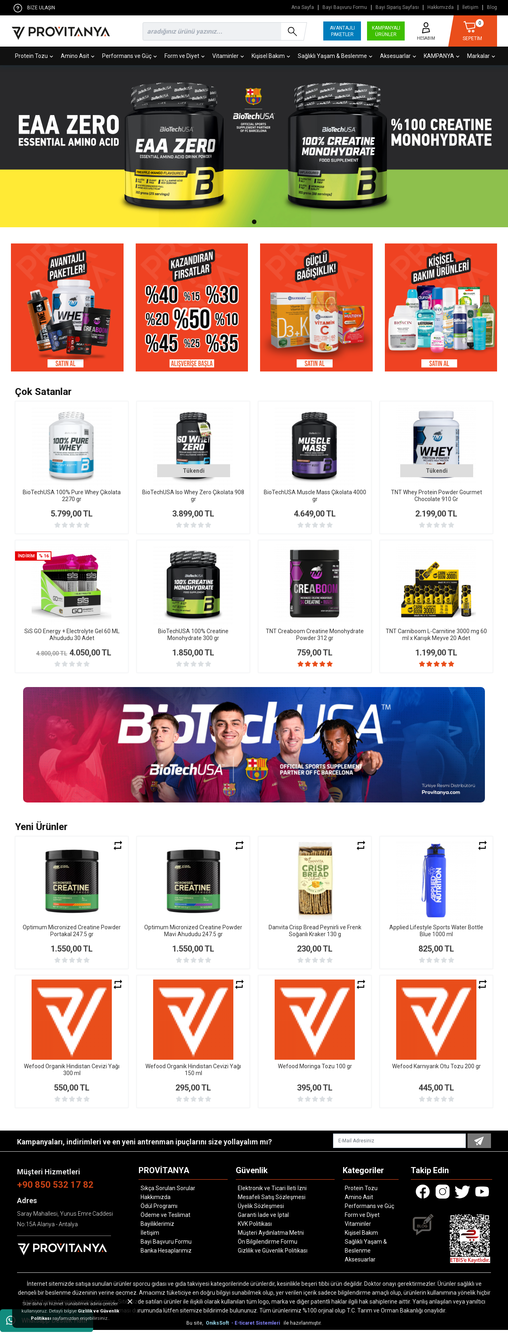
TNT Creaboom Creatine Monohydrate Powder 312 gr (315, 634)
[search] (223, 31)
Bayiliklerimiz (157, 1230)
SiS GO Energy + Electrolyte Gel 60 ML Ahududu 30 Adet (72, 634)
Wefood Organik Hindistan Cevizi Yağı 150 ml (193, 1075)
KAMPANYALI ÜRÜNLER (386, 31)
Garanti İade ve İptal (263, 1221)
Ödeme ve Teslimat (165, 1221)
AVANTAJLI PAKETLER (342, 31)
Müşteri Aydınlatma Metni (271, 1239)
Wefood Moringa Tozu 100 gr (315, 1072)
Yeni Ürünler (41, 833)
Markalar (481, 56)
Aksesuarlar (398, 56)
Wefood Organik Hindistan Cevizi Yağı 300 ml (72, 1075)
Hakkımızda (440, 7)
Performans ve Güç (129, 56)
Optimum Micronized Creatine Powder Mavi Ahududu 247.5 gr (193, 936)
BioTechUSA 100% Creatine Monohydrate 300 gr (193, 634)
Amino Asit (77, 56)
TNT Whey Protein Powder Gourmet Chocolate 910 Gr (436, 495)
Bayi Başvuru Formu (344, 7)
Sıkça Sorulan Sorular (168, 1194)
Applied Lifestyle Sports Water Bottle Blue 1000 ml (436, 936)
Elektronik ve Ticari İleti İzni (272, 1194)
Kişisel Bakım (271, 56)
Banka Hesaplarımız (166, 1256)
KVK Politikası (255, 1230)
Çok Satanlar (43, 391)
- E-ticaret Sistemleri (256, 1329)
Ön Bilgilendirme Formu (267, 1247)
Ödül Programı (159, 1212)
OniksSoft (218, 1329)
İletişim (470, 7)
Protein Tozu (34, 56)
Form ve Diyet (184, 56)
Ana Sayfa (302, 7)
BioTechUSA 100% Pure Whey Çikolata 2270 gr (72, 495)
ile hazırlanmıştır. (303, 1329)
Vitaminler (228, 56)
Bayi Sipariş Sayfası (397, 7)
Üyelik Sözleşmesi (261, 1212)
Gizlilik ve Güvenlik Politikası (272, 1256)
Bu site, (195, 1329)
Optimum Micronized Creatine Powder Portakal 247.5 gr (72, 936)
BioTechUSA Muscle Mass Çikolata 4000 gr (315, 495)
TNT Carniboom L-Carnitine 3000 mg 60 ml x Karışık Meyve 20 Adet (436, 634)
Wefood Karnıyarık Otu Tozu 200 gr (436, 1072)
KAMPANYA (441, 56)
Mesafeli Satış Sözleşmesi (271, 1203)
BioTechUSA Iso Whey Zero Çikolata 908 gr (193, 495)
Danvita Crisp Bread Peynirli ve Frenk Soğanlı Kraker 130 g (315, 936)
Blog (492, 7)
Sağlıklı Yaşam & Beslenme (335, 56)
